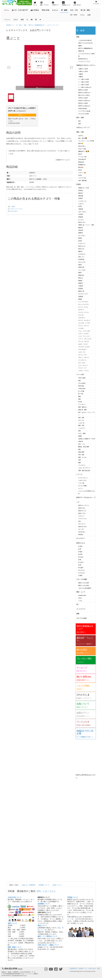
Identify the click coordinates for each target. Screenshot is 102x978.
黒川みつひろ (81, 222)
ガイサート (81, 309)
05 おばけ (81, 557)
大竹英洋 (80, 214)
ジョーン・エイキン (83, 333)
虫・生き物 (81, 391)
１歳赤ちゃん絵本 (83, 71)
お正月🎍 (80, 135)
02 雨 (79, 549)
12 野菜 (80, 575)
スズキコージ (81, 243)
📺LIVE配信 (35, 10)
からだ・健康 (81, 433)
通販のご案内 (13, 885)
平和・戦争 (81, 454)
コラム (82, 15)
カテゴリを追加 (81, 618)
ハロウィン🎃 (82, 172)
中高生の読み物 (82, 108)
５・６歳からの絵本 (83, 84)
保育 (22, 19)
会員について (57, 885)
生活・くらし (81, 444)
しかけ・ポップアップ (84, 468)
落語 (79, 449)
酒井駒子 (80, 233)
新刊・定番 (80, 117)
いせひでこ (81, 203)
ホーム (6, 10)
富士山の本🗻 (82, 146)
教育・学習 (81, 425)
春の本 (80, 154)
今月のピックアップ (83, 127)
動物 (79, 396)
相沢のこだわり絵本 (83, 585)
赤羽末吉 (80, 190)
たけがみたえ (81, 254)
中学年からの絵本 (83, 98)
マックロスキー (82, 349)
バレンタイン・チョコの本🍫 (86, 141)
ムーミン (80, 488)
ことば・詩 (81, 423)
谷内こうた (81, 256)
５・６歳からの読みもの (84, 87)
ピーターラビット (83, 478)
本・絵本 (64, 10)
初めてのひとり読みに (84, 95)
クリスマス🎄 (82, 178)
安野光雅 (80, 196)
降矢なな (80, 278)
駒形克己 (80, 227)
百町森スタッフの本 (83, 188)
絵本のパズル (81, 513)
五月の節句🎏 (82, 159)
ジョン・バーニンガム (84, 331)
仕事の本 (80, 441)
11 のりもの (81, 573)
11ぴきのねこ (82, 532)
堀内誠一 (80, 280)
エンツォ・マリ (82, 354)
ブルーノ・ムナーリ (83, 357)
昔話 (79, 380)
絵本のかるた (81, 508)
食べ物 (80, 401)
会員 (88, 15)
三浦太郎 (80, 286)
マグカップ (81, 516)
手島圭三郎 (81, 267)
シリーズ (79, 474)
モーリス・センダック (84, 320)
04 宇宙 (80, 554)
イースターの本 (82, 156)
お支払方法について (14, 897)
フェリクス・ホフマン (84, 347)
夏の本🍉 (80, 167)
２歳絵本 (80, 74)
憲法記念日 (81, 162)
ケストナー (81, 315)
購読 (98, 968)
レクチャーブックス (53, 25)
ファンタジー (81, 404)
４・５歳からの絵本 (83, 82)
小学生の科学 (81, 388)
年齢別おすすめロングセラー (86, 65)
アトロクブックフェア (84, 61)
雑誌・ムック (80, 592)
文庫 (79, 460)
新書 (79, 462)
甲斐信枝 (80, 217)
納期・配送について (14, 947)
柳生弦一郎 (81, 291)
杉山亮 (80, 241)
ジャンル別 (80, 374)
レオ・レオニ (81, 362)
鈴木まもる (81, 248)
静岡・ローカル (82, 457)
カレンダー (81, 529)
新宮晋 (80, 238)
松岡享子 (80, 283)
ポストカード (81, 524)
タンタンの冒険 (82, 485)
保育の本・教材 (82, 409)
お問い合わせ (92, 968)
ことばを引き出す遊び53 (85, 40)
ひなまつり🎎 (82, 148)
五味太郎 (80, 230)
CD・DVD (73, 15)
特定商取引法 (73, 968)
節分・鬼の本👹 (82, 138)
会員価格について (44, 904)
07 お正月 (81, 562)
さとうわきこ (81, 235)
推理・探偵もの (82, 407)
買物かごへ (22, 115)
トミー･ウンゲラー (83, 301)
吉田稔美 (80, 296)
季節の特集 (45, 10)
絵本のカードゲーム (83, 505)
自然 (79, 430)
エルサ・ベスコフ (83, 344)
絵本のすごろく (82, 510)
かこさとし (81, 219)
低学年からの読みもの (84, 92)
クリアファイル (82, 518)
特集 (25, 25)
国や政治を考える (83, 58)
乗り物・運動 (85, 10)
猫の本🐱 (80, 143)
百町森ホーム (10, 25)
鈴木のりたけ (81, 246)
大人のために (13, 211)
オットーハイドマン (83, 304)
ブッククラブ (80, 609)
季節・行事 (80, 132)
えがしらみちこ (82, 211)
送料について (12, 923)
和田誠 (80, 299)
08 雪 (79, 565)
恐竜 (79, 399)
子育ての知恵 (81, 378)
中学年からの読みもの (84, 100)
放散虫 (80, 45)
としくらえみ (81, 270)
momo (80, 598)
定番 (79, 123)
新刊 (79, 121)
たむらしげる (81, 262)
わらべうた (81, 420)
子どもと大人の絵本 (83, 113)
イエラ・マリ (81, 352)
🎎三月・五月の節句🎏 (20, 10)
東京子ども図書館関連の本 (37, 25)
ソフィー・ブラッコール (84, 339)
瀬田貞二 (80, 251)
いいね (80, 600)
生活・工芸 (74, 10)
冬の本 (80, 175)
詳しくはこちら (46, 891)
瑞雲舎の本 (81, 51)
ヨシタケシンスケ (83, 294)
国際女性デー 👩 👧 (83, 151)
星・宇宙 (80, 393)
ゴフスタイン (81, 317)
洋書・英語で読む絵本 (84, 470)
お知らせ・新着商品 (28, 885)
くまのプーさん (82, 480)
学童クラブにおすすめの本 (85, 43)
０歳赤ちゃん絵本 (83, 68)
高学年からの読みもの (84, 106)
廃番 (77, 613)
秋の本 (80, 170)
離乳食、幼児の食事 (83, 446)
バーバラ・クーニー (83, 312)
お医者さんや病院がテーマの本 (86, 438)
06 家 (79, 559)
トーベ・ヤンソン (83, 365)
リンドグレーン (82, 360)
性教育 (80, 436)
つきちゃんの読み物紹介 (84, 588)
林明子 (80, 272)
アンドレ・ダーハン (83, 325)
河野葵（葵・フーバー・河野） (86, 225)
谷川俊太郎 (81, 259)
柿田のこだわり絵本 (83, 583)
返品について (42, 925)
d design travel (82, 595)
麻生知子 (80, 193)
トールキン (81, 328)
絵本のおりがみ (82, 526)
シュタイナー (81, 428)
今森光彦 (80, 209)
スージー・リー (82, 368)
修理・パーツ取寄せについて (47, 936)
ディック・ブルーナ (83, 341)
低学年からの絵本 (83, 90)
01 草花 (80, 546)
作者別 (78, 184)
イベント (7, 19)
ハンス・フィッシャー (84, 336)
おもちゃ (55, 10)
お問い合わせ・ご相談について (48, 945)
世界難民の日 (81, 164)
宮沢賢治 (80, 288)
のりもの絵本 (81, 383)
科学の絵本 (81, 386)
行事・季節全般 (82, 180)
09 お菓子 (81, 567)
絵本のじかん (80, 543)
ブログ (15, 19)
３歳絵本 (80, 76)
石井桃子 (80, 198)
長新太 (80, 264)
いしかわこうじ (82, 201)
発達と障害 (81, 452)
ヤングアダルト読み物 (84, 111)
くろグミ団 (81, 483)
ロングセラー (80, 538)
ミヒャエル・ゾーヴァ (84, 323)
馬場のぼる (81, 275)
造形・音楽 (81, 417)
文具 (79, 521)
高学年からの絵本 (83, 103)
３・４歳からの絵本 (83, 79)
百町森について (44, 885)
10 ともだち (81, 570)
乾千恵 (80, 206)
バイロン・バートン (83, 370)
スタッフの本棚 (81, 579)
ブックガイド (81, 465)
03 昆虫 (80, 551)
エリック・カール (83, 307)
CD (77, 604)
